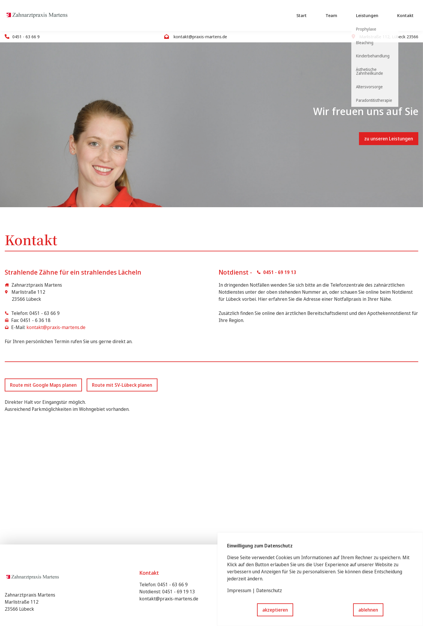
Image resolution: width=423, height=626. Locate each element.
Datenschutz (269, 590)
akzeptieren (275, 610)
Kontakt (405, 15)
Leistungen (367, 15)
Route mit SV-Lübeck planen (122, 385)
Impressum (239, 590)
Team (331, 15)
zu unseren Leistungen (388, 138)
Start (301, 15)
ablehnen (368, 610)
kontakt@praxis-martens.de (55, 327)
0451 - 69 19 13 (178, 591)
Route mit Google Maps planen (43, 385)
